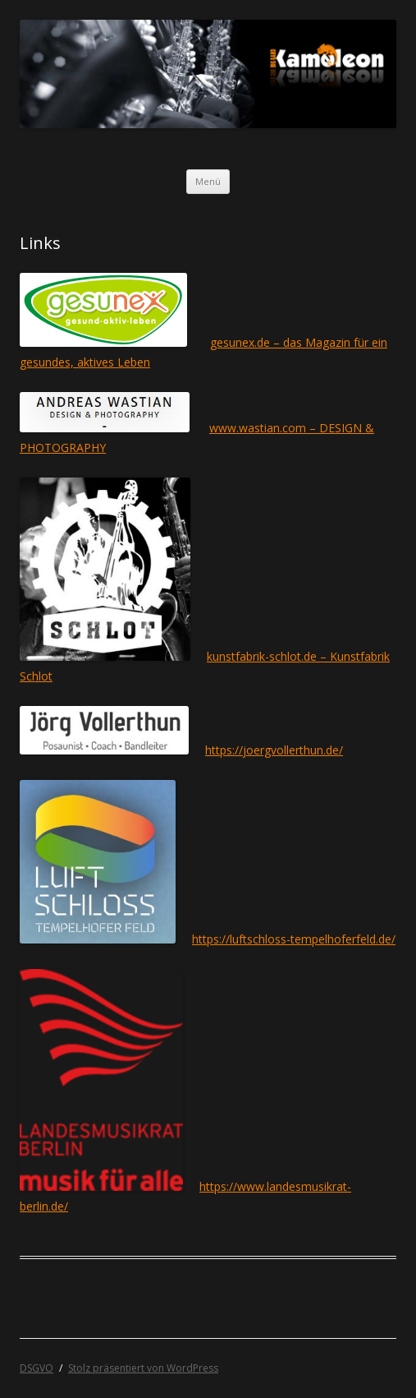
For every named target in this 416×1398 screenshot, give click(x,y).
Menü (208, 181)
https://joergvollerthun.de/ (274, 750)
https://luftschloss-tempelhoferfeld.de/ (293, 939)
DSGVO (36, 1368)
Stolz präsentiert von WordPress (143, 1368)
